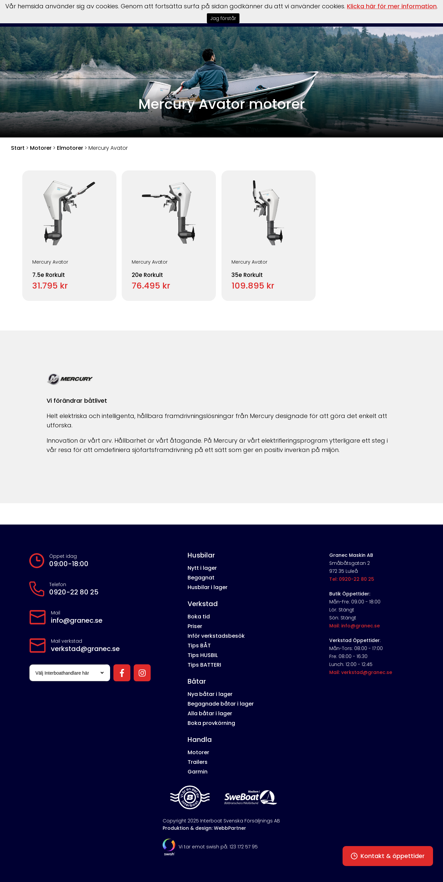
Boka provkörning (211, 723)
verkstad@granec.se (85, 648)
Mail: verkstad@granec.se (360, 672)
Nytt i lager (202, 568)
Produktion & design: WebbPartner (204, 828)
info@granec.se (76, 620)
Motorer (41, 148)
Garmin (198, 771)
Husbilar (201, 555)
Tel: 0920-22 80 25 (351, 579)
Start (18, 148)
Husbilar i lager (207, 587)
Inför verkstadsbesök (216, 636)
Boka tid (199, 616)
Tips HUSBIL (203, 655)
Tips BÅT (199, 645)
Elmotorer (70, 148)
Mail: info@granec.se (354, 625)
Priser (195, 626)
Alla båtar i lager (210, 713)
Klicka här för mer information (392, 6)
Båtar (197, 681)
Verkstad (203, 604)
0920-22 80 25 (73, 592)
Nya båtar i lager (210, 694)
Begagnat (201, 577)
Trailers (198, 762)
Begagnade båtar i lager (221, 704)
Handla (200, 740)
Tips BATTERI (204, 665)
